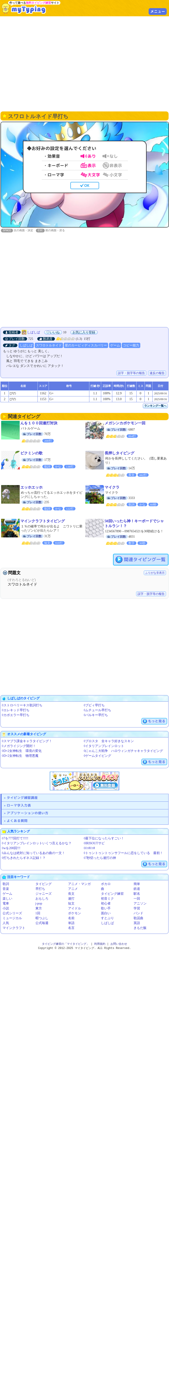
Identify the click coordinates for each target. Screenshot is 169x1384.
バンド (138, 913)
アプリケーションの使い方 (27, 813)
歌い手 (106, 908)
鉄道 (137, 889)
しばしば (33, 332)
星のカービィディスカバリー (86, 345)
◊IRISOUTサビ (94, 843)
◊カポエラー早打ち (15, 715)
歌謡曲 (138, 918)
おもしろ (41, 899)
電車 (6, 903)
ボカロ (106, 884)
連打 (71, 899)
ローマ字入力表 (19, 805)
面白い (106, 913)
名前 (71, 918)
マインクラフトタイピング (42, 521)
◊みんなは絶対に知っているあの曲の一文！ (33, 853)
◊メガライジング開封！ (19, 746)
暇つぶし (41, 918)
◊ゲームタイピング (97, 756)
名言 (71, 928)
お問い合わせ (118, 944)
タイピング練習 (112, 894)
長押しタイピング (119, 453)
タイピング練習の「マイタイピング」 (65, 944)
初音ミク (107, 899)
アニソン (140, 903)
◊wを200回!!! (11, 848)
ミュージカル (12, 918)
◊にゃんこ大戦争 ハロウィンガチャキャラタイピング (123, 751)
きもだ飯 (140, 928)
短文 (71, 903)
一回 (137, 899)
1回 (37, 913)
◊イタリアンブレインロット (104, 746)
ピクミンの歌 (31, 453)
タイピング (43, 884)
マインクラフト (14, 928)
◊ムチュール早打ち (97, 710)
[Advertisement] (43, 63)
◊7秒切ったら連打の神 (100, 858)
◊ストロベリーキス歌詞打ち (22, 705)
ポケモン (74, 913)
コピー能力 (131, 345)
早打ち (40, 889)
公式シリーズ (12, 913)
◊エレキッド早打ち (15, 710)
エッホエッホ (31, 487)
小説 (6, 908)
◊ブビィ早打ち (94, 705)
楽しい (7, 899)
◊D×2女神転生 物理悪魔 (20, 756)
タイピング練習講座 (22, 797)
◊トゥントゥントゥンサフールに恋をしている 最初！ (123, 853)
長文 (71, 894)
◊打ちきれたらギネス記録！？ (24, 858)
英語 (137, 923)
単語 (71, 923)
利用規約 (99, 944)
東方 (38, 908)
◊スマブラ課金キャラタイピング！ (27, 741)
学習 (137, 908)
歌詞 (6, 884)
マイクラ (112, 487)
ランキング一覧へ (155, 406)
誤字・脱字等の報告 (131, 373)
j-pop (38, 903)
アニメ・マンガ (79, 884)
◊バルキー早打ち (96, 715)
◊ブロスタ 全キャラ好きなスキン (109, 741)
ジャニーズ (43, 894)
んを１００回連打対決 (38, 423)
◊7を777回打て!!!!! (15, 838)
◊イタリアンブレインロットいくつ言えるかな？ (37, 843)
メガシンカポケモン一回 (125, 423)
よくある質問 (17, 820)
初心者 (106, 903)
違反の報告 (157, 373)
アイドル (74, 908)
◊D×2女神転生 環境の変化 (22, 751)
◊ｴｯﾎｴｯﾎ (89, 848)
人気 (6, 923)
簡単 (137, 884)
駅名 (137, 894)
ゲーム (115, 345)
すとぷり (107, 918)
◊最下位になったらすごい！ (104, 838)
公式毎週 (41, 923)
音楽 (6, 889)
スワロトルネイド (49, 345)
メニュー (157, 11)
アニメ (73, 889)
